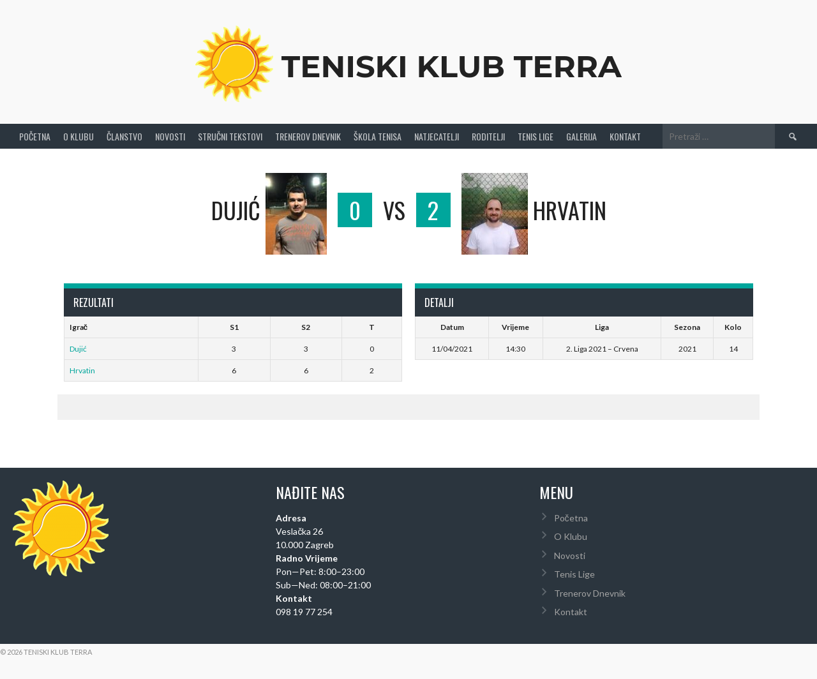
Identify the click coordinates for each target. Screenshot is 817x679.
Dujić (78, 349)
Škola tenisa (377, 136)
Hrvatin (82, 370)
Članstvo (124, 136)
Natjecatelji (436, 136)
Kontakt (625, 136)
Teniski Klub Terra (451, 66)
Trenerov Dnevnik (308, 136)
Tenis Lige (535, 136)
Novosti (170, 136)
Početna (34, 136)
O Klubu (78, 136)
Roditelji (488, 136)
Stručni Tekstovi (230, 136)
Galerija (581, 136)
